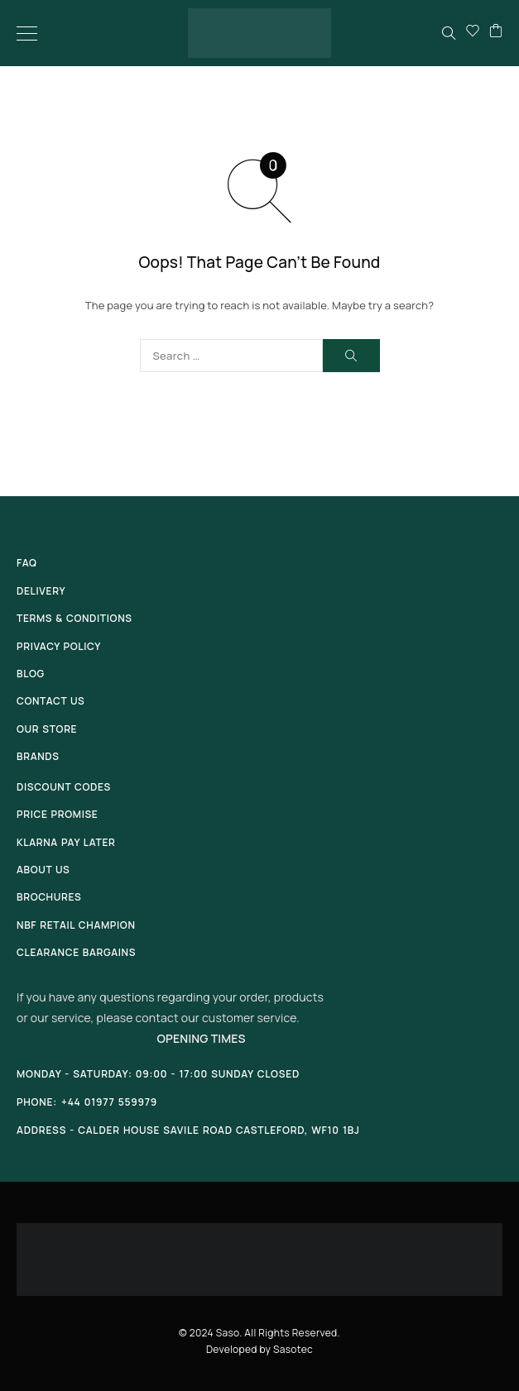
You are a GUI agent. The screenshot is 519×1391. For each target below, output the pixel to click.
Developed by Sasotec (259, 1349)
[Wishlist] (472, 33)
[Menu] (27, 33)
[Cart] (495, 33)
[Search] (448, 33)
